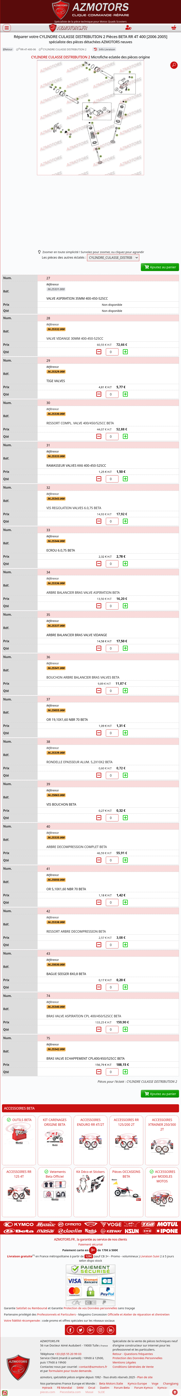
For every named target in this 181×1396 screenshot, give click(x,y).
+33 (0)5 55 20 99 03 (68, 1354)
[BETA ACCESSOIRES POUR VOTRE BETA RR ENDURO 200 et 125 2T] (126, 1141)
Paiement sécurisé (90, 1244)
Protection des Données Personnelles (137, 1358)
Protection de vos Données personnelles (90, 1308)
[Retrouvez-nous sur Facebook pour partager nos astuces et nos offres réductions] (70, 1329)
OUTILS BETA (18, 1120)
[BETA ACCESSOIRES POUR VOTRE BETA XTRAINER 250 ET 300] (162, 1146)
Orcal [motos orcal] (91, 1387)
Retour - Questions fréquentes (133, 1354)
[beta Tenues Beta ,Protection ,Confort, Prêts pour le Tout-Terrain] (54, 1190)
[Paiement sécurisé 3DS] (90, 1285)
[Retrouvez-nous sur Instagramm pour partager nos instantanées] (100, 1329)
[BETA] (162, 1198)
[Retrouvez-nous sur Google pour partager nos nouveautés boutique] (90, 1329)
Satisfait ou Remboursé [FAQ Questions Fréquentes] (31, 1308)
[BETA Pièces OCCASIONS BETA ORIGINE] (126, 1190)
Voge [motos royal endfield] (155, 1383)
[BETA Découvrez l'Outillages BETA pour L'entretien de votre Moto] (19, 1133)
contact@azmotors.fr (93, 1367)
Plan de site (145, 1377)
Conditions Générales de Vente (133, 1367)
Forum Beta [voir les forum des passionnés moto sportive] (122, 1387)
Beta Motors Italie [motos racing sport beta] (111, 1383)
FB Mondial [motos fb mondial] (64, 1387)
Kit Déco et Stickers (90, 1172)
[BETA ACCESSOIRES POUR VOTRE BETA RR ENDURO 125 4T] (19, 1193)
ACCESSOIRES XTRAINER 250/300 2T (162, 1124)
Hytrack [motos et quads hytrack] (47, 1387)
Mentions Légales (124, 1362)
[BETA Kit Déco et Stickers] (90, 1184)
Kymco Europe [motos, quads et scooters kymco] (137, 1383)
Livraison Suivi (149, 1256)
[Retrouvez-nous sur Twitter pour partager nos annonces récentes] (80, 1329)
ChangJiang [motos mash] (170, 1383)
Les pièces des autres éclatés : (64, 257)
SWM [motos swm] (80, 1387)
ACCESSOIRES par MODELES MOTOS (162, 1176)
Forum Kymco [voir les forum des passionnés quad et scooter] (143, 1387)
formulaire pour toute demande (70, 1371)
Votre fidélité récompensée (22, 1320)
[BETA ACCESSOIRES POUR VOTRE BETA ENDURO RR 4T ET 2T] (90, 1141)
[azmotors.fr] (68, 27)
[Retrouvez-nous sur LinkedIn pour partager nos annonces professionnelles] (110, 1329)
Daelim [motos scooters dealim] (104, 1387)
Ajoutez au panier (160, 267)
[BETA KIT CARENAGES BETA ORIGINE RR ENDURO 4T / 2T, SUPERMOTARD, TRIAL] (54, 1138)
